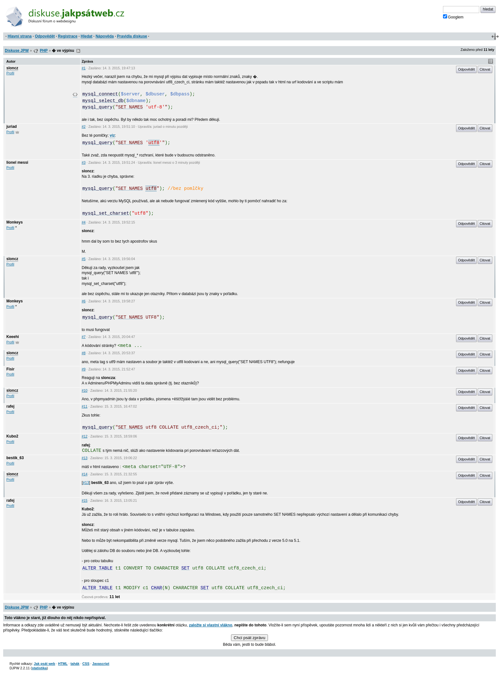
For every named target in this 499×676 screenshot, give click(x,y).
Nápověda (104, 36)
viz (112, 135)
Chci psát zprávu (249, 637)
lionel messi (17, 162)
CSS (85, 664)
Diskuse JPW (17, 50)
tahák (74, 664)
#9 (84, 369)
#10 (85, 390)
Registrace (67, 36)
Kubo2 (12, 436)
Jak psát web (44, 664)
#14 (85, 474)
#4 (84, 222)
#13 (85, 458)
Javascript (100, 664)
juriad (11, 126)
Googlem (453, 16)
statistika (39, 668)
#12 (85, 436)
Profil (10, 73)
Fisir (10, 369)
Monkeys (14, 222)
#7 (84, 337)
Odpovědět (45, 36)
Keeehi (12, 337)
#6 (84, 301)
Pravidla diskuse (132, 36)
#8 (84, 353)
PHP (44, 50)
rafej (10, 406)
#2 (84, 126)
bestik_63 (15, 458)
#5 (84, 259)
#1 (84, 68)
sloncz (12, 68)
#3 (84, 162)
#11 (85, 406)
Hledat (86, 36)
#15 (85, 500)
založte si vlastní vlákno (210, 625)
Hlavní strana (20, 36)
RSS (78, 51)
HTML (62, 664)
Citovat (485, 69)
